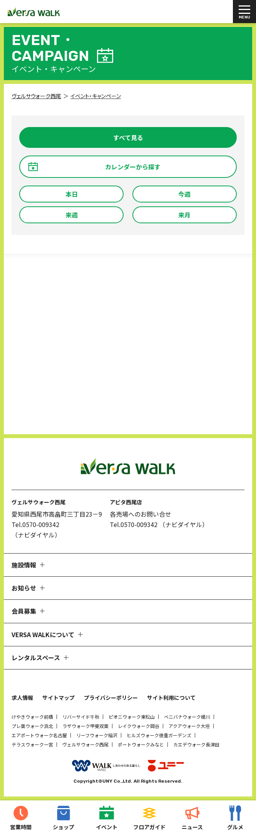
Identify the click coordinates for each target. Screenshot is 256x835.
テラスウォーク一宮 (32, 744)
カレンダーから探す (133, 166)
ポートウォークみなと (141, 744)
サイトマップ (58, 697)
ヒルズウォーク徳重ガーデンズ (159, 735)
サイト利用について (171, 697)
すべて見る (128, 137)
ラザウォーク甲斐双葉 (85, 726)
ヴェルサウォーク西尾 (85, 744)
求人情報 (22, 697)
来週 (71, 214)
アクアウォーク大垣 (189, 726)
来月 (184, 214)
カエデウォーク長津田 (196, 744)
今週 (184, 194)
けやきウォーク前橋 (32, 716)
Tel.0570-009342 (35, 524)
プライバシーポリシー (111, 697)
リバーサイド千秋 (80, 716)
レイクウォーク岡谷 (138, 726)
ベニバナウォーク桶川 (187, 716)
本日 (71, 194)
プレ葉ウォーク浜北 (32, 726)
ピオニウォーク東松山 (132, 716)
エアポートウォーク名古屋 (39, 735)
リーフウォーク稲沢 (96, 735)
